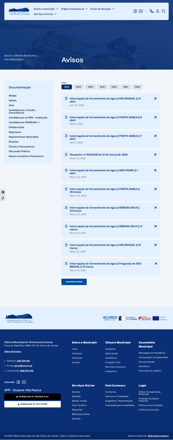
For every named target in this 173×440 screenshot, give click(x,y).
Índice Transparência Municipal (150, 393)
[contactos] (152, 11)
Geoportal (77, 410)
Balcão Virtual (79, 401)
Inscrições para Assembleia (119, 405)
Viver (75, 349)
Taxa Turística (79, 405)
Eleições (14, 141)
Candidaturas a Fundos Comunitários (22, 111)
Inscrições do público (150, 371)
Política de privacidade (151, 405)
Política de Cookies (149, 410)
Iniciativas (144, 366)
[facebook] (135, 11)
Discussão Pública (19, 151)
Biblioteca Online (81, 414)
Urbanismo (111, 371)
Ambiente (110, 349)
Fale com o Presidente (117, 396)
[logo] (19, 11)
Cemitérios (111, 358)
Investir (76, 362)
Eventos (76, 392)
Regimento (15, 132)
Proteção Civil (112, 362)
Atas (11, 105)
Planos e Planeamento (21, 146)
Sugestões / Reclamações (119, 401)
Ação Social (111, 353)
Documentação (13, 59)
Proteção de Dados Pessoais (149, 399)
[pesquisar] (163, 11)
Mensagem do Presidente (152, 353)
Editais (13, 100)
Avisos (12, 95)
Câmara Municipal (25, 55)
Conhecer (77, 353)
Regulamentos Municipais (24, 136)
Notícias (76, 418)
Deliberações (16, 127)
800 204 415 (26, 370)
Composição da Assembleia (153, 357)
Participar (77, 358)
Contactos (110, 392)
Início (8, 55)
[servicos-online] (157, 11)
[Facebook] (18, 382)
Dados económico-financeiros (26, 156)
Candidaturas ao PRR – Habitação (28, 117)
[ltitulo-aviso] (155, 98)
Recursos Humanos (115, 367)
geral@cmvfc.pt (23, 366)
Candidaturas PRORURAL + (24, 122)
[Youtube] (24, 382)
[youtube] (141, 11)
